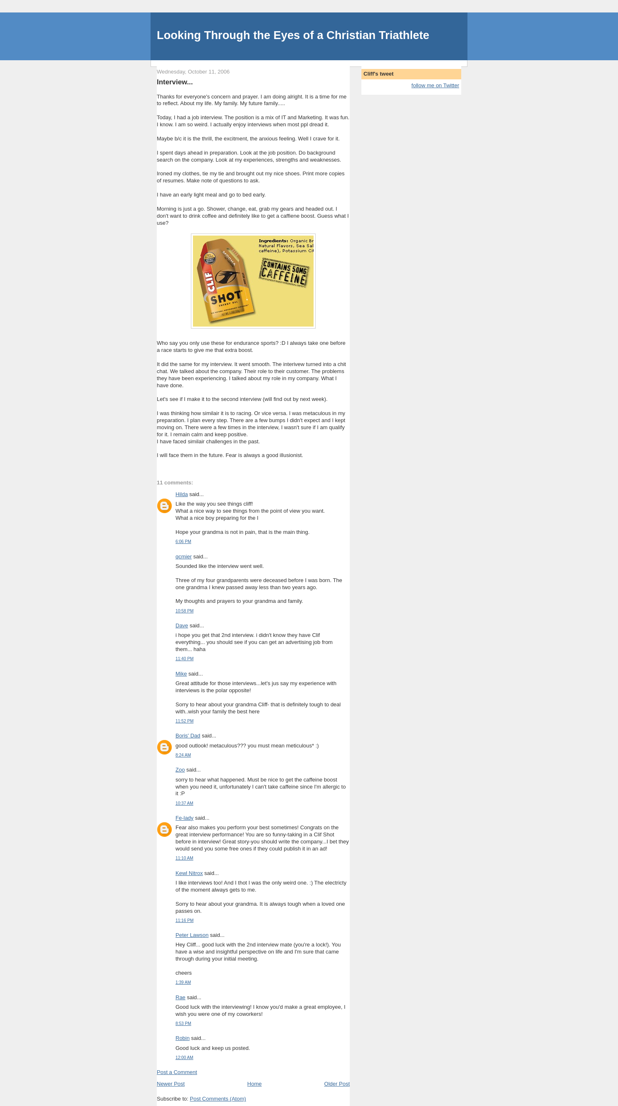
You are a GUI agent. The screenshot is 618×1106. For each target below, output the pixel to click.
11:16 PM (184, 920)
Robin (183, 1038)
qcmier (184, 556)
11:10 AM (184, 858)
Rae (180, 997)
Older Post (337, 1084)
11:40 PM (184, 658)
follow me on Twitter (435, 85)
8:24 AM (183, 755)
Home (254, 1084)
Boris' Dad (188, 735)
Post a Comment (177, 1072)
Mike (181, 674)
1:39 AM (183, 982)
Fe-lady (184, 818)
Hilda (182, 494)
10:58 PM (184, 611)
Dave (182, 625)
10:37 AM (184, 803)
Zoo (180, 770)
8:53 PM (183, 1023)
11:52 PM (184, 721)
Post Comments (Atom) (218, 1099)
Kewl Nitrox (189, 873)
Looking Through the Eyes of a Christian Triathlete (293, 35)
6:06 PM (183, 541)
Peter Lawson (192, 935)
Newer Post (171, 1084)
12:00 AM (184, 1057)
